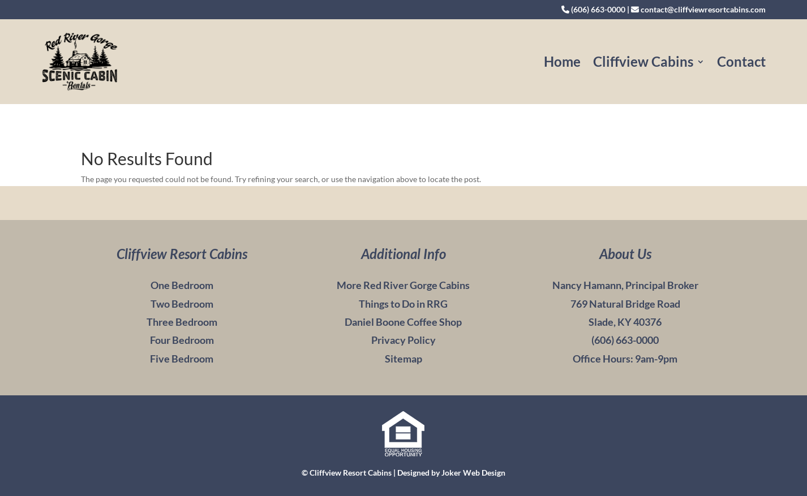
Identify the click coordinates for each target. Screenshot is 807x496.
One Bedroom (182, 285)
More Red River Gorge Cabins (403, 285)
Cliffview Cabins (643, 61)
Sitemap (403, 358)
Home (562, 61)
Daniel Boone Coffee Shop (403, 322)
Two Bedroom (182, 303)
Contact (741, 61)
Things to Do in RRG (403, 303)
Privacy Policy (403, 340)
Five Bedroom (181, 358)
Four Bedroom (182, 340)
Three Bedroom (182, 322)
